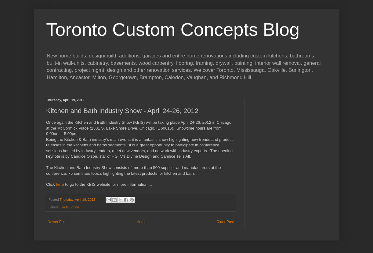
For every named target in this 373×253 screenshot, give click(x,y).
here (60, 184)
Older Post (225, 222)
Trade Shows (69, 207)
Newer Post (57, 222)
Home (142, 222)
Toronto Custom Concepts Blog (172, 29)
